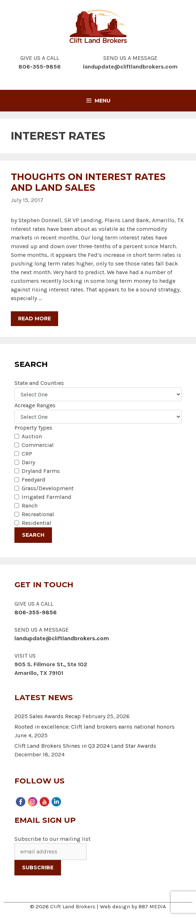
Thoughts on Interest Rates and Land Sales (88, 182)
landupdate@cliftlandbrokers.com (130, 66)
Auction (32, 436)
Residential (36, 522)
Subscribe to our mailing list (52, 838)
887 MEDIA (152, 906)
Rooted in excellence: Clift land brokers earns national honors (94, 726)
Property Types (33, 427)
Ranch (30, 505)
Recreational (38, 514)
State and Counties (39, 382)
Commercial (38, 445)
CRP (27, 453)
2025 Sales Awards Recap (47, 716)
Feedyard (33, 479)
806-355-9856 (35, 612)
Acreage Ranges (35, 405)
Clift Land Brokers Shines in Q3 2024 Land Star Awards (85, 745)
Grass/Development (48, 488)
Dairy (28, 462)
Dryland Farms (41, 470)
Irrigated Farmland (46, 496)
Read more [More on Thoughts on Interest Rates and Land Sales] (34, 318)
